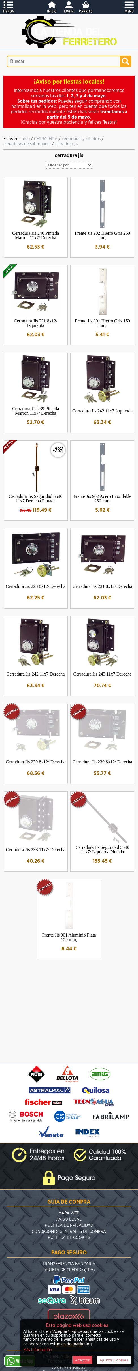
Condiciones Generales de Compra (69, 1231)
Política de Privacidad (69, 1225)
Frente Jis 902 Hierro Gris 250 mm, (102, 235)
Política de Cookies (69, 1237)
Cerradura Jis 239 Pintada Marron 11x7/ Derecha (35, 410)
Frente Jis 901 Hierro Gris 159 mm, (102, 323)
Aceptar (82, 1360)
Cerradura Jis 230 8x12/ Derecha (102, 761)
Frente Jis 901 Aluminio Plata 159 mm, (69, 937)
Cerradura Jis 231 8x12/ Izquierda (35, 323)
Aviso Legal (69, 1219)
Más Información (37, 1350)
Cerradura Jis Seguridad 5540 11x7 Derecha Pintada (36, 498)
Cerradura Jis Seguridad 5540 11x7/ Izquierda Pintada (102, 849)
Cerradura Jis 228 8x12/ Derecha (35, 586)
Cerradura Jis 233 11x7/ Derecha (35, 849)
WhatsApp (20, 1361)
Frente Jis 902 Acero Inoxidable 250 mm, (102, 498)
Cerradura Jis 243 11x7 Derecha (102, 674)
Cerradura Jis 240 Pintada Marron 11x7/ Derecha (35, 235)
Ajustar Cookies (113, 1360)
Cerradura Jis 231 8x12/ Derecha (102, 586)
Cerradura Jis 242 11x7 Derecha (36, 674)
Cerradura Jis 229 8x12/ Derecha (35, 761)
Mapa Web (68, 1213)
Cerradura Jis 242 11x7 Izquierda (102, 410)
